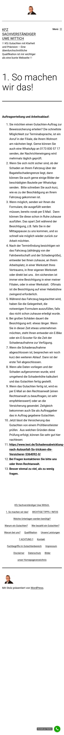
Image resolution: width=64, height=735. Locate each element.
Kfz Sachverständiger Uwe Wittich (19, 34)
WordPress (37, 587)
